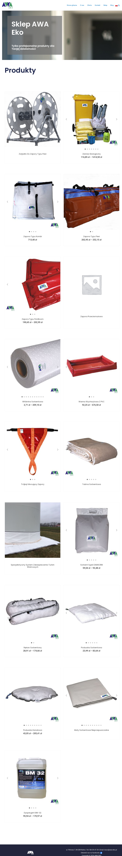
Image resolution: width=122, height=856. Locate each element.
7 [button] (97, 145)
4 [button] (91, 145)
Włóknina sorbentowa (32, 398)
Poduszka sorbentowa (91, 644)
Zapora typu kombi (32, 233)
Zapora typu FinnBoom (33, 316)
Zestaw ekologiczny (91, 150)
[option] (31, 117)
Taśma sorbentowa (91, 481)
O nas (82, 5)
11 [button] (43, 393)
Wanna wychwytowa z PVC (91, 398)
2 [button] (87, 145)
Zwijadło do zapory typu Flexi (32, 150)
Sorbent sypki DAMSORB (91, 561)
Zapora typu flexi (91, 233)
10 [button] (41, 393)
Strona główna (72, 5)
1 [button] (85, 145)
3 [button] (89, 145)
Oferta (89, 5)
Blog (112, 5)
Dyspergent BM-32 (32, 809)
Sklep (105, 5)
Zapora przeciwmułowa (91, 313)
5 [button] (93, 145)
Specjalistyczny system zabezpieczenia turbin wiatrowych (32, 562)
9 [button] (38, 393)
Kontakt (97, 5)
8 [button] (36, 393)
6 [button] (95, 145)
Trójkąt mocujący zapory (32, 481)
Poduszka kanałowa (32, 727)
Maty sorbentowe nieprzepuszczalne (91, 727)
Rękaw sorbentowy (33, 644)
